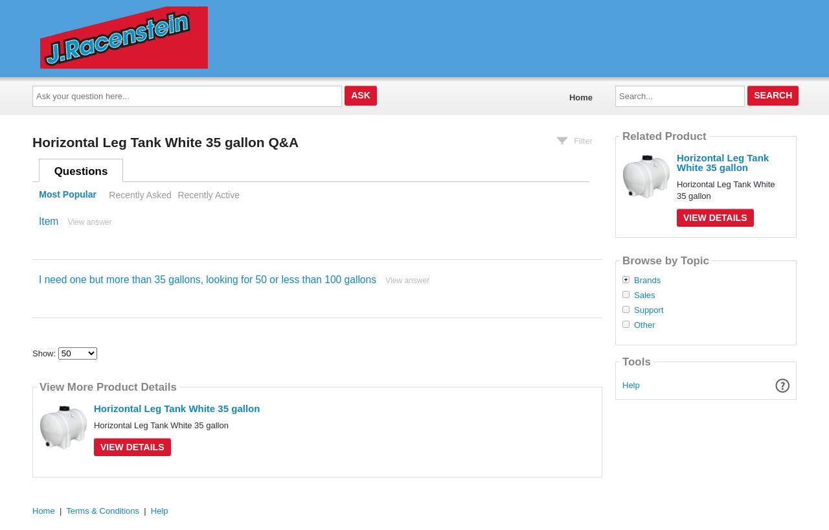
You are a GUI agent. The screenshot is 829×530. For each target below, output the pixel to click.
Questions (81, 171)
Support (649, 310)
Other (644, 325)
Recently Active (208, 195)
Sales (644, 295)
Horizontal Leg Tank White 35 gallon (177, 408)
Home (581, 97)
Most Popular (68, 195)
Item (48, 221)
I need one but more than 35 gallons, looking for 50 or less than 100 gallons (207, 279)
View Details (132, 447)
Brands (647, 280)
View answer (90, 222)
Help (631, 385)
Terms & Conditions (102, 511)
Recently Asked (140, 195)
